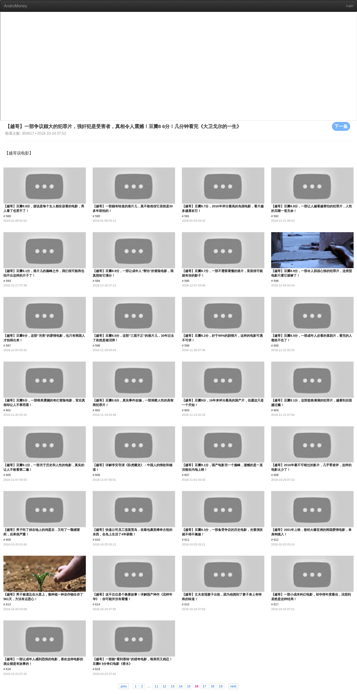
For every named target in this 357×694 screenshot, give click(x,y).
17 (204, 686)
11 (156, 686)
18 (212, 686)
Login (349, 6)
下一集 (341, 126)
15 (189, 686)
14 (181, 686)
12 (164, 686)
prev (124, 686)
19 (220, 686)
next (233, 686)
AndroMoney (15, 6)
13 (172, 686)
